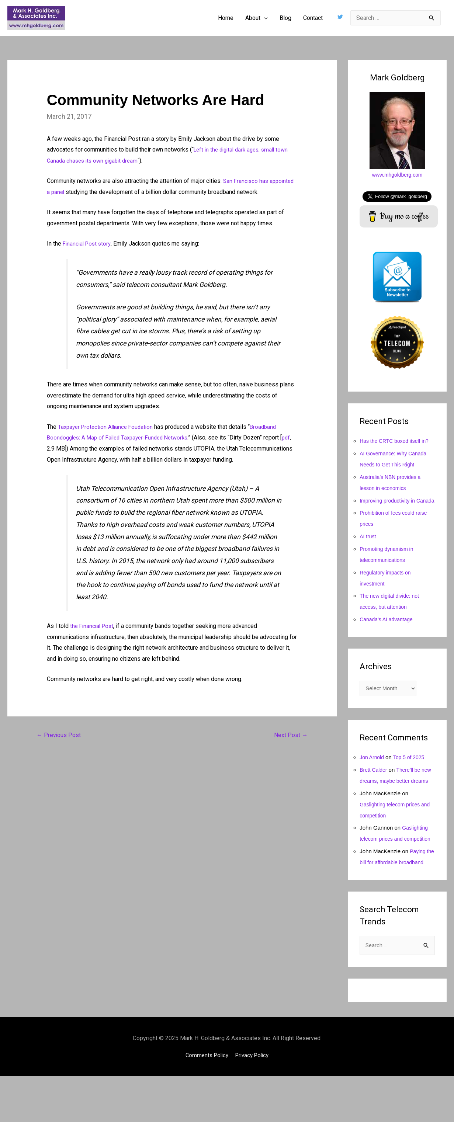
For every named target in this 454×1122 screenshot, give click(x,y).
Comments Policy (205, 1100)
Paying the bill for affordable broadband (393, 896)
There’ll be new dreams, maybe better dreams (392, 793)
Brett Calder (374, 782)
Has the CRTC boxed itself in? (397, 441)
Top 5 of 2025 (412, 769)
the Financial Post (93, 625)
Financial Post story (88, 243)
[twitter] (341, 17)
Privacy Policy (253, 1100)
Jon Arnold (373, 769)
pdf (52, 448)
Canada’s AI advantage (388, 630)
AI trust (368, 547)
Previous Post (60, 735)
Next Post (289, 735)
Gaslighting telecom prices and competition (395, 862)
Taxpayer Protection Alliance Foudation (108, 426)
